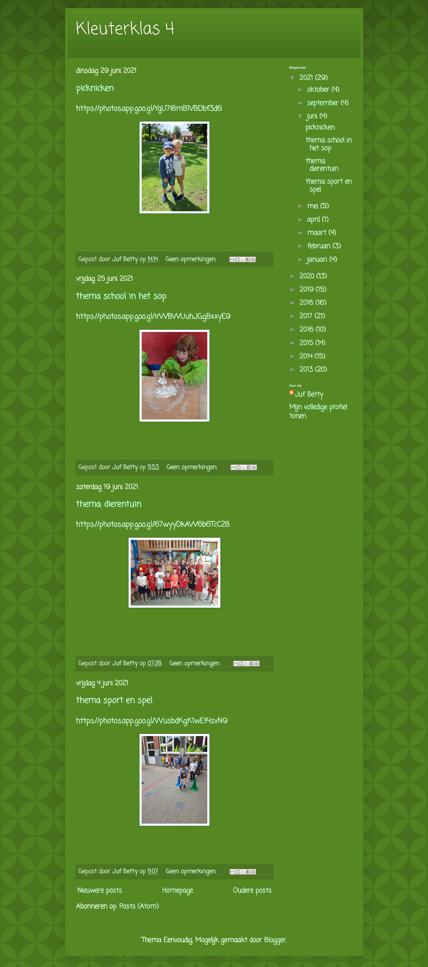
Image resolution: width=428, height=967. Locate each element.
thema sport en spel (114, 700)
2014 (307, 357)
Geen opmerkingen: (191, 259)
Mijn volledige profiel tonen (318, 412)
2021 (307, 78)
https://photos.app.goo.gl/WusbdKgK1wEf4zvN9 (151, 721)
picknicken (94, 88)
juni (313, 116)
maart (317, 233)
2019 (307, 290)
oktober (319, 90)
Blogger (275, 940)
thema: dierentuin (108, 504)
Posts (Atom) (139, 907)
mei (313, 206)
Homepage (177, 891)
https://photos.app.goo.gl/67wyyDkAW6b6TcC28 (152, 524)
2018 (307, 303)
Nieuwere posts (99, 891)
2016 (307, 330)
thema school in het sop (121, 296)
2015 (307, 343)
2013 (307, 370)
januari (318, 260)
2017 (307, 316)
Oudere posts (252, 891)
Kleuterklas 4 (125, 29)
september (324, 103)
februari (320, 246)
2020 (307, 276)
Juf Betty (309, 394)
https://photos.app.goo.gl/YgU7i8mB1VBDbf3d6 (149, 108)
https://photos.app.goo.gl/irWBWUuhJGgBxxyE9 (153, 316)
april (314, 220)
